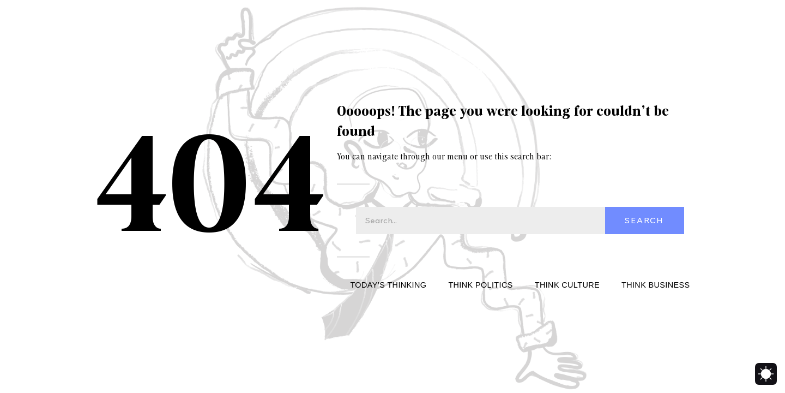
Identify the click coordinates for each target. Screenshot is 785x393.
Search (644, 221)
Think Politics (480, 285)
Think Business (655, 285)
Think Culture (567, 285)
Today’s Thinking (388, 285)
